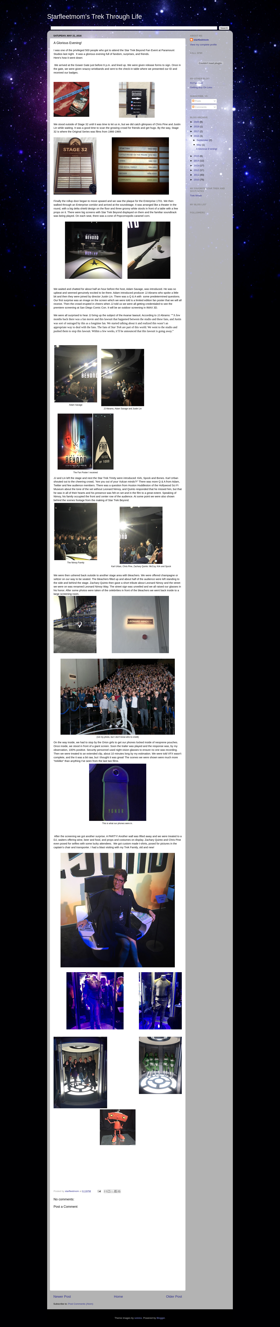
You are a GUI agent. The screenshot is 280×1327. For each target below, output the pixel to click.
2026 (197, 122)
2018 (197, 126)
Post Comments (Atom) (80, 1303)
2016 (197, 136)
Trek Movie (196, 195)
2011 (197, 174)
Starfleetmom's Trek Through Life (94, 16)
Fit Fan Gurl (196, 83)
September (203, 140)
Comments (199, 107)
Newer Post (62, 1296)
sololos (138, 1318)
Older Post (174, 1296)
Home (118, 1296)
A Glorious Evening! (206, 149)
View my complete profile (203, 44)
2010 (197, 179)
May (199, 144)
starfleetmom (201, 39)
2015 (197, 156)
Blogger (161, 1318)
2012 (197, 170)
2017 (197, 131)
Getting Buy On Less (201, 87)
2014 (197, 160)
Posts (196, 101)
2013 (197, 165)
